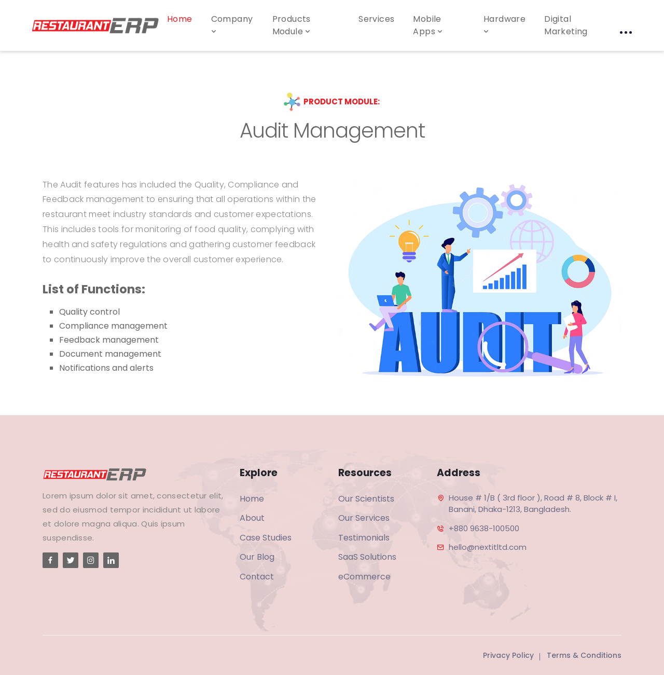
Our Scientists (366, 499)
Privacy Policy (508, 655)
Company (232, 24)
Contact (257, 577)
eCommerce (364, 577)
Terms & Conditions (584, 655)
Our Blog (257, 557)
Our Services (364, 518)
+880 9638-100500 (484, 528)
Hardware (504, 24)
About (252, 518)
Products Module (292, 25)
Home (179, 19)
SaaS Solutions (367, 557)
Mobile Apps (429, 25)
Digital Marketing (566, 25)
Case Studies (266, 538)
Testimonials (364, 538)
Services (376, 19)
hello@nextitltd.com (488, 547)
